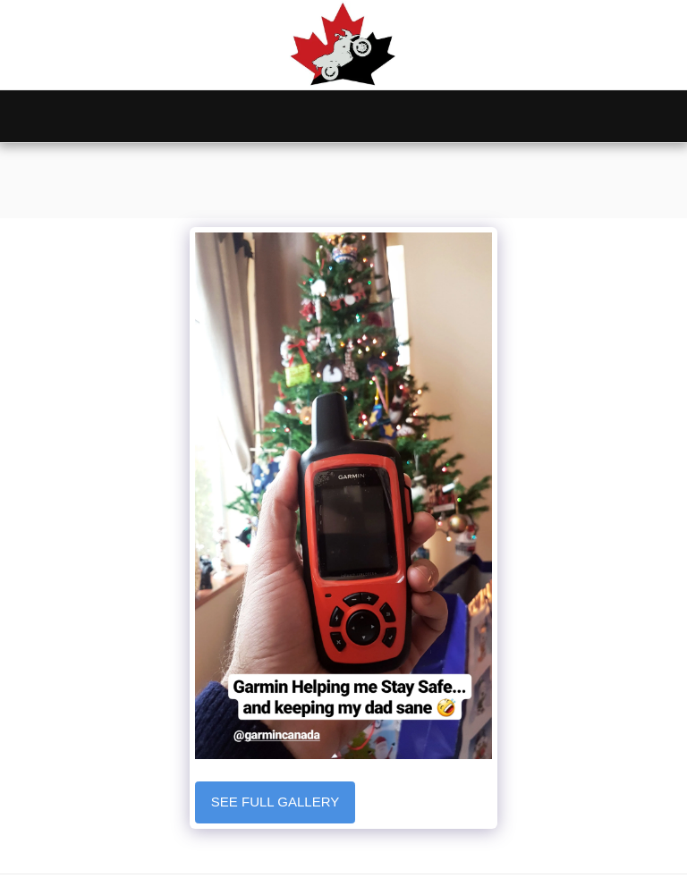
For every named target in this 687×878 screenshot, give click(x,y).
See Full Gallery (275, 801)
